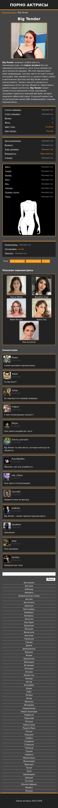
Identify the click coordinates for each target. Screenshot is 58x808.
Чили (29, 771)
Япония (29, 791)
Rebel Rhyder (16, 319)
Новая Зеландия (29, 711)
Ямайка (29, 788)
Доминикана (29, 649)
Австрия (29, 586)
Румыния (29, 735)
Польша (29, 721)
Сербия (29, 738)
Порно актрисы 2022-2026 (29, 801)
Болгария (29, 622)
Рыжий (49, 131)
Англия (28, 599)
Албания (29, 589)
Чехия (29, 768)
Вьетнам (29, 635)
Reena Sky (41, 319)
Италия (29, 672)
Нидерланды (29, 708)
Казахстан (29, 675)
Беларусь (29, 616)
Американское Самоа (29, 596)
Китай (29, 682)
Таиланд (29, 748)
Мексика (29, 702)
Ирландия (29, 662)
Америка (29, 592)
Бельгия (29, 619)
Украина (29, 754)
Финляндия (29, 761)
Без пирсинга (17, 261)
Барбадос (29, 612)
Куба (29, 692)
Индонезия (28, 659)
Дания (29, 645)
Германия (29, 639)
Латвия (29, 695)
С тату (46, 261)
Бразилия (29, 626)
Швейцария (29, 774)
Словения (29, 745)
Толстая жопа (33, 261)
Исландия (29, 665)
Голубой (49, 127)
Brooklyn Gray (41, 297)
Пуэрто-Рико (29, 728)
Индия (29, 655)
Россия (29, 731)
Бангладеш (29, 609)
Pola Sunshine (29, 342)
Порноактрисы (9, 12)
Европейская (46, 154)
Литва (29, 698)
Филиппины (29, 758)
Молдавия (29, 705)
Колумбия (29, 685)
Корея (29, 688)
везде (21, 249)
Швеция (29, 778)
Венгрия (29, 629)
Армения (29, 606)
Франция (29, 764)
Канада (29, 678)
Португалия (29, 725)
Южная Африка (29, 784)
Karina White (16, 297)
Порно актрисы (29, 5)
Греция (29, 642)
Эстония (29, 781)
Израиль (29, 652)
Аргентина (29, 602)
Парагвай (29, 718)
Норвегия (29, 715)
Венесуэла (29, 632)
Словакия (29, 741)
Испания (29, 668)
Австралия (29, 583)
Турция (28, 751)
